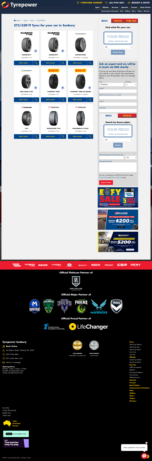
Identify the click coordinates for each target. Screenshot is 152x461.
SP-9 (26, 128)
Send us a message (13, 362)
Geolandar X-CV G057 (81, 128)
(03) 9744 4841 (116, 2)
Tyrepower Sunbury (89, 2)
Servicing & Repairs (136, 372)
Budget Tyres (6, 413)
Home (17, 20)
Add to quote (23, 63)
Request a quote (139, 2)
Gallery (127, 11)
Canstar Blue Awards (9, 410)
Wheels (106, 7)
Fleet (121, 11)
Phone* (110, 95)
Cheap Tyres (6, 415)
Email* (101, 101)
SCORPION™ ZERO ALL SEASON (80, 92)
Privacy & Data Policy (14, 458)
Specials (124, 7)
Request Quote (106, 182)
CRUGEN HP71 (26, 55)
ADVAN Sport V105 (53, 128)
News (134, 11)
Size (100, 82)
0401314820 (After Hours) (14, 358)
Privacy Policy (103, 177)
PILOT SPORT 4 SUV (26, 92)
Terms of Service (116, 177)
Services (115, 7)
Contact (134, 7)
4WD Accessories (135, 367)
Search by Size (134, 347)
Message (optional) (105, 161)
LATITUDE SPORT (80, 55)
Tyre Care (133, 352)
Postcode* (102, 108)
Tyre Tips (132, 355)
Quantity (128, 82)
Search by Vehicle (135, 344)
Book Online (145, 7)
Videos (139, 11)
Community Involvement (109, 11)
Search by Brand (135, 350)
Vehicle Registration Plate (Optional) (111, 155)
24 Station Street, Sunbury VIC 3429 (20, 350)
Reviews (147, 11)
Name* (101, 88)
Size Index (5, 408)
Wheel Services (135, 377)
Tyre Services (134, 375)
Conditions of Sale (26, 458)
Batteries (132, 370)
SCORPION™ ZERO (53, 92)
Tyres (97, 7)
